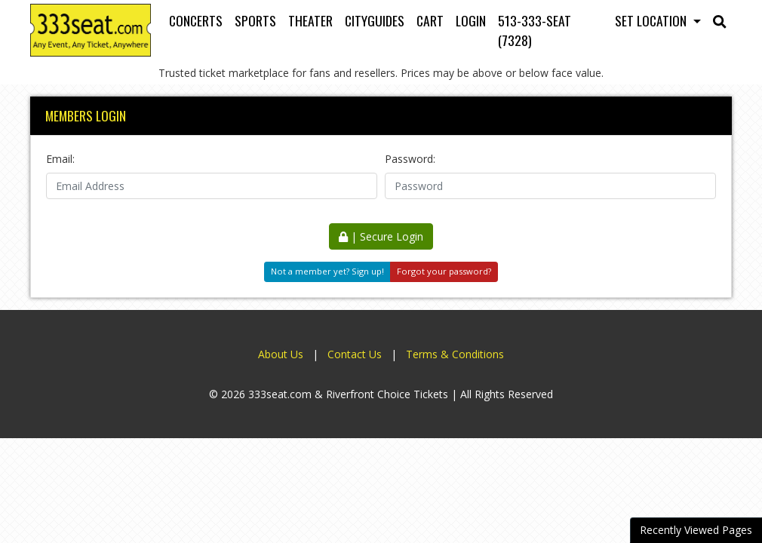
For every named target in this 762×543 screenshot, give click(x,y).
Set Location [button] (652, 20)
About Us (280, 354)
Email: (60, 159)
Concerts (196, 20)
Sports (255, 20)
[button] (720, 20)
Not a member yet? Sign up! (327, 271)
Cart (430, 20)
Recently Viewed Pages (696, 530)
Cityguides (374, 20)
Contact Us (354, 354)
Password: (410, 159)
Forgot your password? (444, 271)
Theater (310, 20)
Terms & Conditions (455, 354)
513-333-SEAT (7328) (534, 30)
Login (471, 20)
